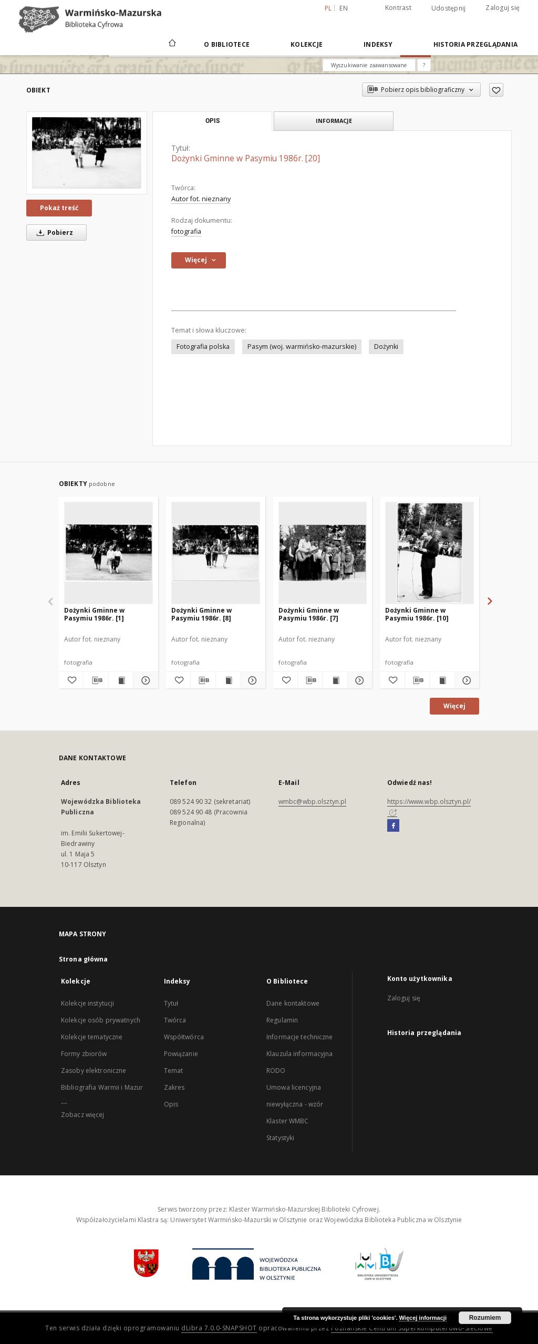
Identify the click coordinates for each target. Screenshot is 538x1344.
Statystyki (280, 1137)
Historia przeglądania (475, 44)
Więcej (454, 705)
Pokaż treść (59, 207)
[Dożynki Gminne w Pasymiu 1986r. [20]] (86, 153)
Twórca (175, 1020)
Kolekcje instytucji (87, 1003)
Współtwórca (184, 1036)
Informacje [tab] (334, 121)
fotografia (186, 231)
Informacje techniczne (299, 1036)
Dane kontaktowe (292, 1003)
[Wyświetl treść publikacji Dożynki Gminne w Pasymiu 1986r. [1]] (121, 680)
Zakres (174, 1087)
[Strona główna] (171, 44)
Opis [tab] (212, 121)
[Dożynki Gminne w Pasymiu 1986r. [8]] (216, 552)
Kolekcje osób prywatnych (100, 1020)
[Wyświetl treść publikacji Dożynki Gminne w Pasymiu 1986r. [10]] (442, 680)
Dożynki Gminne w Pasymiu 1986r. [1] (94, 614)
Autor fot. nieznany (201, 198)
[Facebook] (393, 826)
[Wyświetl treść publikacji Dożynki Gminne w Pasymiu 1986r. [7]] (335, 680)
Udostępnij (448, 8)
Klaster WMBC (287, 1120)
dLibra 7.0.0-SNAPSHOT (219, 1328)
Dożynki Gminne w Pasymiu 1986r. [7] (308, 614)
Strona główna (83, 959)
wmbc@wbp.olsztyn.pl (312, 801)
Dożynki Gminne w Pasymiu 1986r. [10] (417, 614)
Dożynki (386, 346)
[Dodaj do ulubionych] (496, 90)
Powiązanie (181, 1053)
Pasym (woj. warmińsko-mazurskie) (301, 346)
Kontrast (398, 7)
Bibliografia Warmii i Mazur (102, 1087)
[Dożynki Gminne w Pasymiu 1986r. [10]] (429, 552)
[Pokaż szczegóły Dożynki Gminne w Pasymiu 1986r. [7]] (358, 680)
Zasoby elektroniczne (93, 1070)
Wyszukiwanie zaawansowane (369, 65)
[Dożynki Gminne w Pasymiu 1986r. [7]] (323, 552)
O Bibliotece (227, 44)
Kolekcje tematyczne (91, 1036)
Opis (171, 1104)
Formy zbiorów (84, 1053)
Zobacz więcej (83, 1114)
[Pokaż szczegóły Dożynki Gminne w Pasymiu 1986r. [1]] (144, 680)
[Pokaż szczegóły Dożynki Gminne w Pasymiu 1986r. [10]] (465, 680)
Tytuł (171, 1003)
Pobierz (53, 232)
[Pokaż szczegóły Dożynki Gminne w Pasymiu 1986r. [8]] (251, 680)
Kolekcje (307, 44)
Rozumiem (485, 1317)
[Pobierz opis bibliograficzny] (96, 680)
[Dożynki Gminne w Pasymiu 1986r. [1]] (108, 552)
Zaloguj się (502, 7)
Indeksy (378, 44)
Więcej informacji (423, 1318)
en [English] (343, 8)
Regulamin (282, 1020)
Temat (173, 1070)
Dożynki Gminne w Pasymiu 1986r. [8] (201, 614)
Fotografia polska (203, 346)
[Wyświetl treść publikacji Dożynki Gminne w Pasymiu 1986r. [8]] (228, 680)
